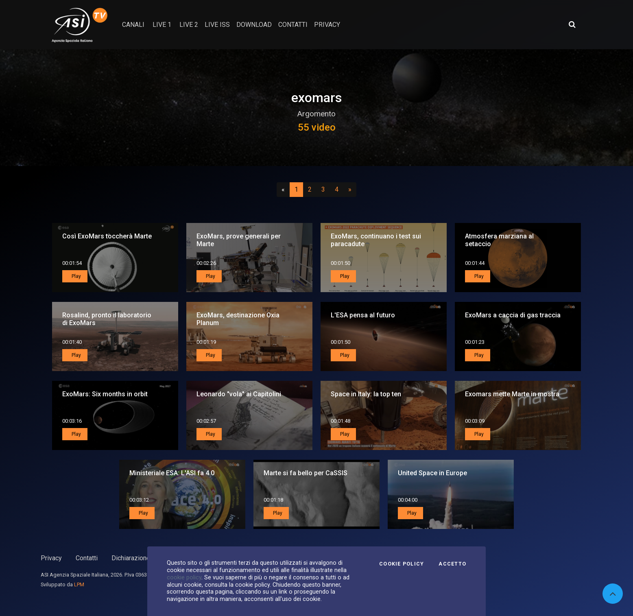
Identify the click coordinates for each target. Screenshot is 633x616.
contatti (293, 24)
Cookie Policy (401, 563)
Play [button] (75, 276)
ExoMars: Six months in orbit (105, 394)
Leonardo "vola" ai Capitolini (238, 394)
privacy (327, 24)
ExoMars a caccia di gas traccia (513, 315)
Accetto (452, 563)
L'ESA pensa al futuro (363, 315)
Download (254, 24)
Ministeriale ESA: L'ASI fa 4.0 (171, 473)
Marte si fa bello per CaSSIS (305, 473)
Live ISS (217, 24)
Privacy (51, 558)
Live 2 (188, 24)
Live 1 (162, 24)
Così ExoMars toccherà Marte (107, 236)
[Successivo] (349, 189)
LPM (79, 584)
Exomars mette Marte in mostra (512, 394)
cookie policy (184, 577)
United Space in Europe (432, 473)
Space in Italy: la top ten (366, 394)
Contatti (87, 558)
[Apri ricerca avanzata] (572, 24)
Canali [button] (133, 24)
